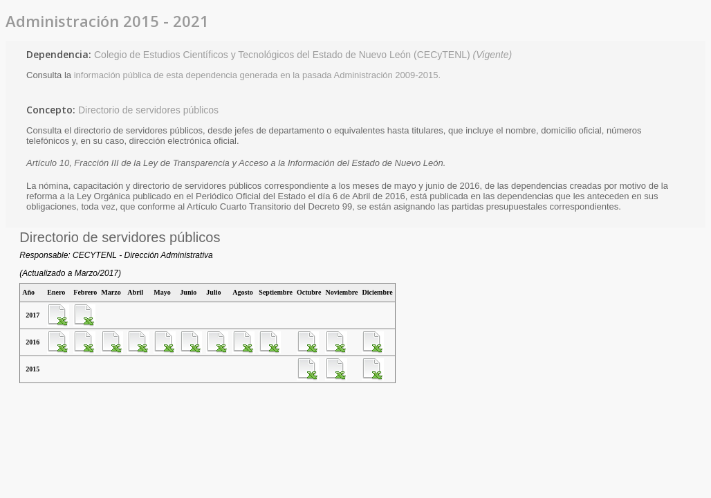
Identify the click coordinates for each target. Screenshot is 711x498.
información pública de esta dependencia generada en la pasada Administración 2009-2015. (257, 75)
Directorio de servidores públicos (148, 110)
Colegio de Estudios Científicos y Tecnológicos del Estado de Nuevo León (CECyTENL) (303, 54)
